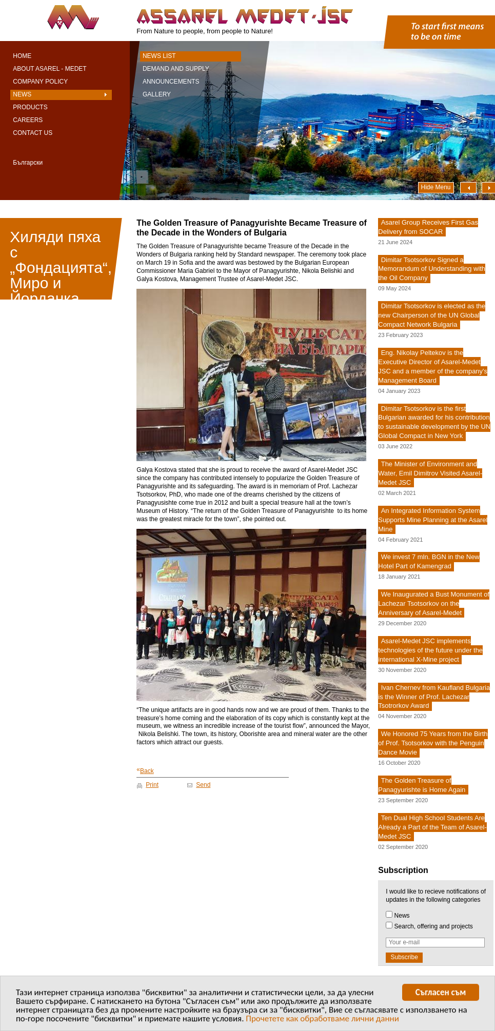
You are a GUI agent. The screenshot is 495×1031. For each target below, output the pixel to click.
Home (22, 56)
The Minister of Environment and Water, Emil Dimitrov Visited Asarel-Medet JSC (430, 473)
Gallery (157, 94)
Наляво (468, 187)
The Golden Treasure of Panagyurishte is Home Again (421, 785)
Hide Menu (436, 187)
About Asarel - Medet (49, 68)
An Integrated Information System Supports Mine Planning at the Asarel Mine (432, 520)
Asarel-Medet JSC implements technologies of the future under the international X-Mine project (430, 650)
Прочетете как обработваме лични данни (322, 1020)
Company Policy (40, 81)
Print (152, 784)
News (22, 94)
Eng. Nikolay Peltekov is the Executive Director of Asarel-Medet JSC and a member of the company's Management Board (432, 366)
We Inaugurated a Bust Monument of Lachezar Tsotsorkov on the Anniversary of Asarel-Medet (433, 604)
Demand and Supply (176, 68)
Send (203, 784)
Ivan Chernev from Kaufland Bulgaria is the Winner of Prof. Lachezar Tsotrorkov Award (434, 697)
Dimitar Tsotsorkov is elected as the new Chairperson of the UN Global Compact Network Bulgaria (431, 316)
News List (159, 56)
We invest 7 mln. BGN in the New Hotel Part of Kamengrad (428, 561)
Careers (28, 120)
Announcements (171, 81)
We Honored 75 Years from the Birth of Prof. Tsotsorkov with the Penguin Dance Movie (432, 743)
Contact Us (32, 132)
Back (144, 771)
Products (30, 107)
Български (28, 162)
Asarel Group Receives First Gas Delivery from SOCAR (428, 227)
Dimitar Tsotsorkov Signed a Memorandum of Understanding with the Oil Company (431, 269)
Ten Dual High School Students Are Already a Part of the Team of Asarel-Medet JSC (432, 827)
